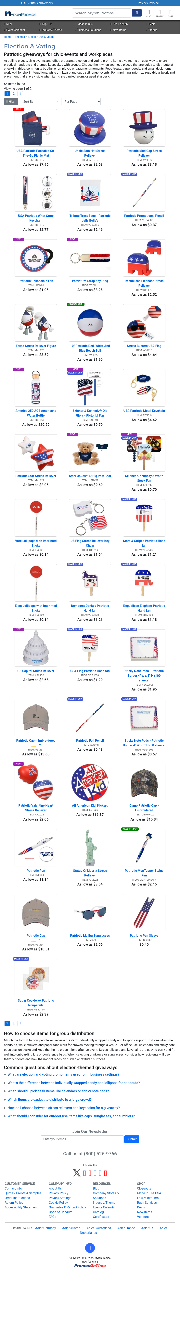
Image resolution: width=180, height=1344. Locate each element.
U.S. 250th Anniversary (37, 3)
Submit (132, 1211)
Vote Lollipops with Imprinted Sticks (36, 579)
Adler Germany (45, 1300)
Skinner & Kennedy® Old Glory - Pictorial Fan (90, 439)
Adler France (126, 1300)
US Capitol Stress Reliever (35, 717)
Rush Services (147, 1275)
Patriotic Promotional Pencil (144, 226)
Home (7, 36)
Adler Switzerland (99, 1300)
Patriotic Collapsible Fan (36, 296)
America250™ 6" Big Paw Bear (90, 507)
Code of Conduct (60, 1284)
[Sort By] (39, 101)
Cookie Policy (58, 1275)
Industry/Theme (51, 30)
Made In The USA (149, 1265)
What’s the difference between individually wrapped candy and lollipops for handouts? (74, 1155)
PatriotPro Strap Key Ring (90, 296)
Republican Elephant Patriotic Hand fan (144, 649)
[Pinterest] (90, 1247)
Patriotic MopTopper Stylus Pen (144, 935)
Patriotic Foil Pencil (90, 792)
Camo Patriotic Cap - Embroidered (144, 864)
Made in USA (84, 24)
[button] (159, 12)
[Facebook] (84, 1247)
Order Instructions (17, 1270)
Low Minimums (148, 1270)
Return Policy (14, 1275)
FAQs (52, 1289)
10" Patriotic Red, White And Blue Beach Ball (90, 369)
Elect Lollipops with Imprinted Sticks (36, 649)
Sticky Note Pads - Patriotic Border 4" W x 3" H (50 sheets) (144, 794)
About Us (55, 1260)
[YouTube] (105, 1247)
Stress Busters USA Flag (144, 366)
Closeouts (144, 1260)
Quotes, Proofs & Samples (23, 1265)
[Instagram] (95, 1247)
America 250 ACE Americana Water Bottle (36, 439)
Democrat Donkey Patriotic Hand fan (90, 649)
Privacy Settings (60, 1270)
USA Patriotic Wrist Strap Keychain (36, 228)
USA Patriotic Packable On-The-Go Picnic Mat (36, 158)
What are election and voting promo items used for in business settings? (63, 1147)
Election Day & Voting (41, 36)
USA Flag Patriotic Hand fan (90, 717)
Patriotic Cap (36, 1002)
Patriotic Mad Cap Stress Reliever (144, 158)
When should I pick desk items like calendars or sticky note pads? (58, 1163)
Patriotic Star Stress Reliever (35, 507)
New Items (118, 30)
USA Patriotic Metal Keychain (144, 436)
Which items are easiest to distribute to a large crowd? (50, 1172)
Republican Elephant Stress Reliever (144, 298)
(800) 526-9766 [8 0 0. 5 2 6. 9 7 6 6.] (100, 1225)
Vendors (143, 1289)
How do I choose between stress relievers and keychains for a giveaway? (64, 1180)
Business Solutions (88, 30)
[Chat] (148, 12)
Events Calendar (104, 1279)
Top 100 (46, 24)
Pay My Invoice (148, 3)
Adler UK (147, 1300)
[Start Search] (137, 13)
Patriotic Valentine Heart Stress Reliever (36, 864)
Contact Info (13, 1260)
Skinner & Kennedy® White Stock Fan (144, 509)
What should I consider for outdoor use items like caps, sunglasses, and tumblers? (71, 1188)
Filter (11, 101)
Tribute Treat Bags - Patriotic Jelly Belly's (90, 228)
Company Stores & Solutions (106, 1267)
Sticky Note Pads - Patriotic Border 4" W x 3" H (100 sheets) (144, 721)
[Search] (101, 13)
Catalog (98, 1284)
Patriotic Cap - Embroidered (35, 792)
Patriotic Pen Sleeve (144, 1002)
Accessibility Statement (21, 1279)
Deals (150, 24)
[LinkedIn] (100, 1247)
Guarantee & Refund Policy (67, 1279)
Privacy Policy (58, 1265)
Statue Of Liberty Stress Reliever (90, 935)
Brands (151, 30)
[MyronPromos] (20, 13)
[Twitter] (77, 1247)
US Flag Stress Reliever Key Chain (90, 579)
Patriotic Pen (36, 932)
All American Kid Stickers (90, 862)
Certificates (101, 1289)
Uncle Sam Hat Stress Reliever (90, 158)
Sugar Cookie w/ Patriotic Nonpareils (36, 1075)
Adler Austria (71, 1300)
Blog (96, 1260)
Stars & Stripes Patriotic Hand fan (144, 579)
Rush (8, 24)
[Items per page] (81, 101)
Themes (20, 36)
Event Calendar (14, 30)
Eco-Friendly (119, 24)
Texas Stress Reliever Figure (36, 366)
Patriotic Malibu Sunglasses (90, 1002)
